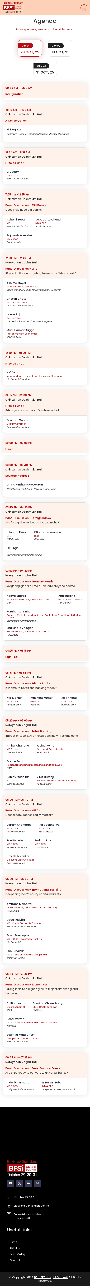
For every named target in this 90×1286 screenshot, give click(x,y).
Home (13, 1242)
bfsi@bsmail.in (22, 1218)
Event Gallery (18, 1254)
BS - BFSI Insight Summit (51, 1277)
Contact (15, 1260)
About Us (15, 1248)
